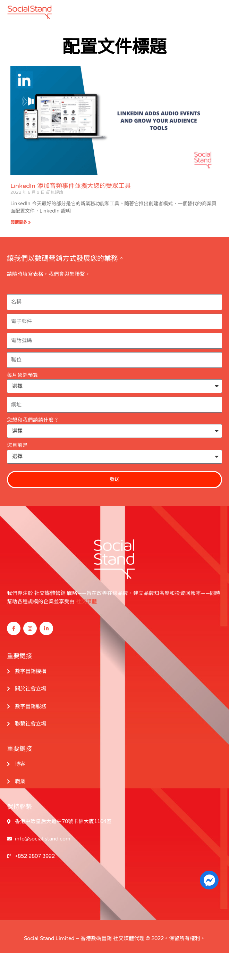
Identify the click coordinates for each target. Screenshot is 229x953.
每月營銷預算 (22, 375)
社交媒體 (86, 601)
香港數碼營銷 (96, 935)
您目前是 (17, 445)
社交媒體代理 (128, 935)
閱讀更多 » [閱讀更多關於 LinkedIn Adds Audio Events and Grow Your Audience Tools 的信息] (20, 222)
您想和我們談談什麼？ (33, 420)
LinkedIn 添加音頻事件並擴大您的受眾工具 (70, 186)
